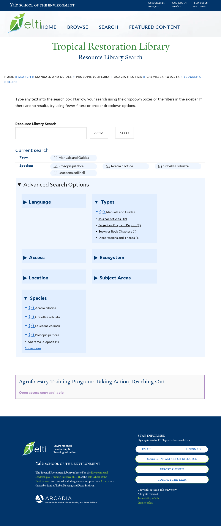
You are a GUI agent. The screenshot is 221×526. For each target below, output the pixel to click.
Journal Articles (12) (112, 219)
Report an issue (172, 469)
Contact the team (172, 479)
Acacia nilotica (128, 77)
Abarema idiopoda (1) (43, 342)
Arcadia (105, 481)
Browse (77, 27)
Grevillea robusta (163, 77)
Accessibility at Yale (148, 498)
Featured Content (154, 27)
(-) (56, 158)
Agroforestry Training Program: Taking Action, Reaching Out (91, 381)
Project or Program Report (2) (119, 225)
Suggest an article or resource (172, 459)
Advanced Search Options (56, 184)
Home (48, 27)
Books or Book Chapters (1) (117, 231)
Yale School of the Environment (21, 5)
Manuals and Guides (53, 77)
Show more (33, 348)
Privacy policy (145, 502)
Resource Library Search (35, 124)
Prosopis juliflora (92, 77)
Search (108, 27)
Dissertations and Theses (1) (118, 237)
